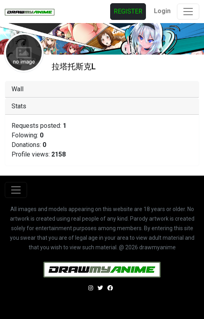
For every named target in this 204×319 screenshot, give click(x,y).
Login (162, 11)
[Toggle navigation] (188, 12)
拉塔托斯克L (74, 66)
